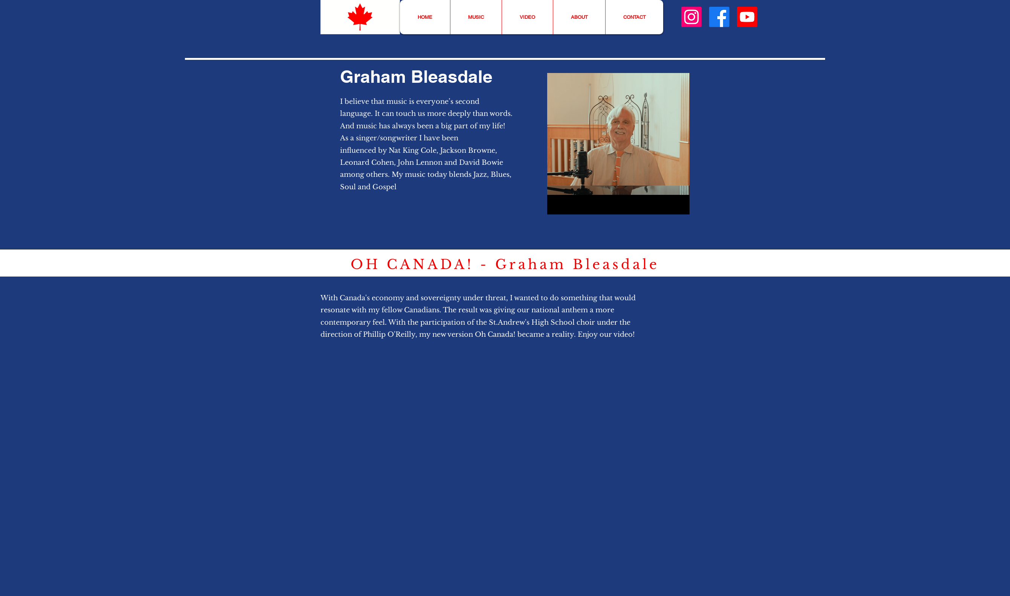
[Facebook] (719, 17)
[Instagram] (691, 17)
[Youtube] (747, 17)
